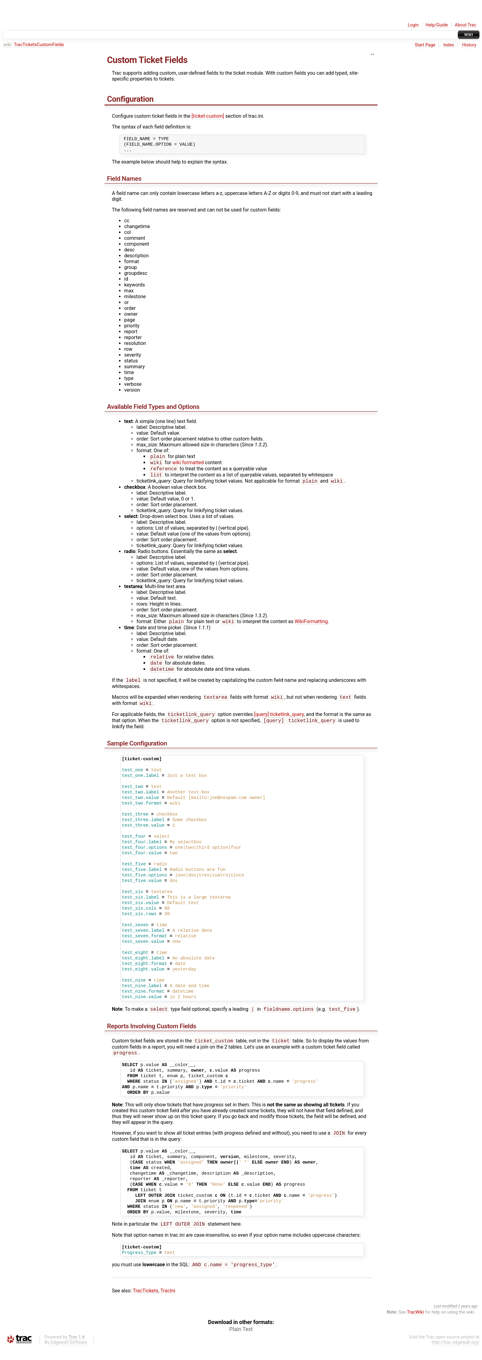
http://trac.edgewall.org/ (456, 1354)
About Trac (465, 25)
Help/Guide (437, 25)
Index (449, 45)
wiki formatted (188, 464)
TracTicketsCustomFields (39, 44)
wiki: (7, 44)
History (469, 45)
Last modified (445, 1318)
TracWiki (415, 1324)
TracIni (167, 1303)
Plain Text (241, 1341)
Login (413, 25)
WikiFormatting (311, 625)
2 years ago (468, 1318)
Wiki (468, 34)
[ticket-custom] (208, 116)
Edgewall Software (68, 1354)
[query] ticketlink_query (279, 722)
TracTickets (145, 1303)
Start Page (425, 45)
